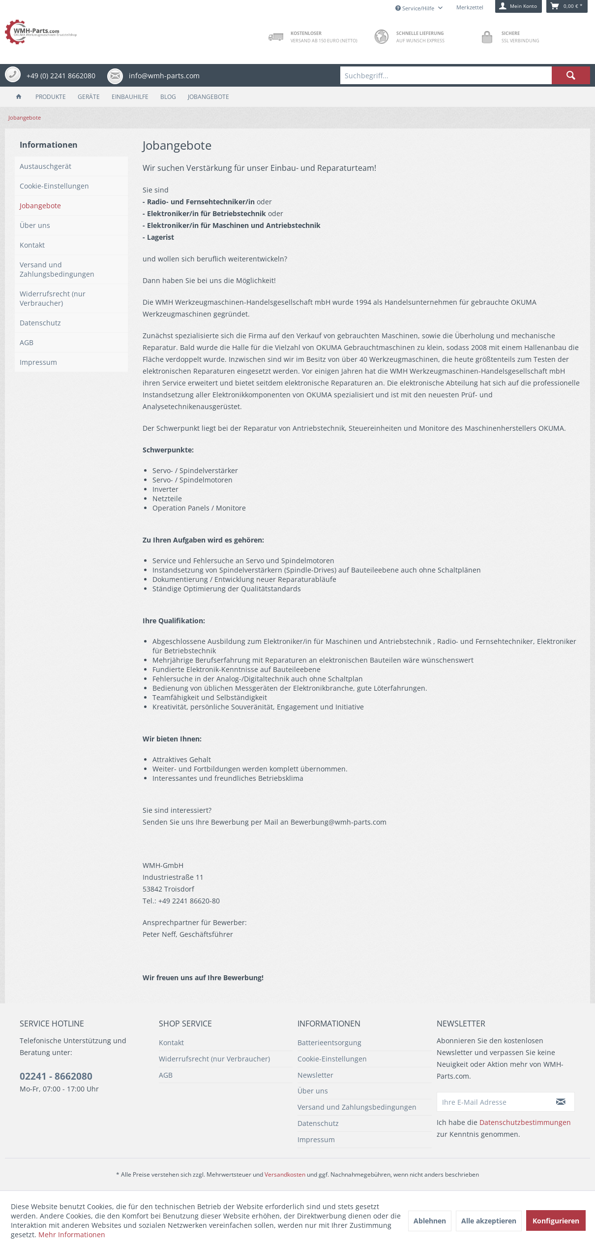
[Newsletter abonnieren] (561, 1102)
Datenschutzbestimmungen (525, 1122)
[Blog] (168, 97)
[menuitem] (465, 75)
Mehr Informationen (71, 1234)
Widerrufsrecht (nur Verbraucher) (53, 298)
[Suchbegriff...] (465, 75)
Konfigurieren (556, 1220)
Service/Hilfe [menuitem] (415, 8)
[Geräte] (89, 97)
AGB (26, 342)
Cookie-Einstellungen (54, 186)
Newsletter (315, 1075)
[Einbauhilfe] (130, 97)
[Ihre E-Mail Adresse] (492, 1102)
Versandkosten (285, 1174)
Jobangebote (40, 205)
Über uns (35, 225)
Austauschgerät (45, 166)
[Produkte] (51, 97)
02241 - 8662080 (56, 1076)
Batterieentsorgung (329, 1042)
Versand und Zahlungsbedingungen (57, 269)
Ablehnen (430, 1220)
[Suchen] (571, 75)
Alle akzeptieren (488, 1220)
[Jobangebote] (208, 97)
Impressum (38, 362)
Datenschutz (40, 322)
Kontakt (32, 245)
